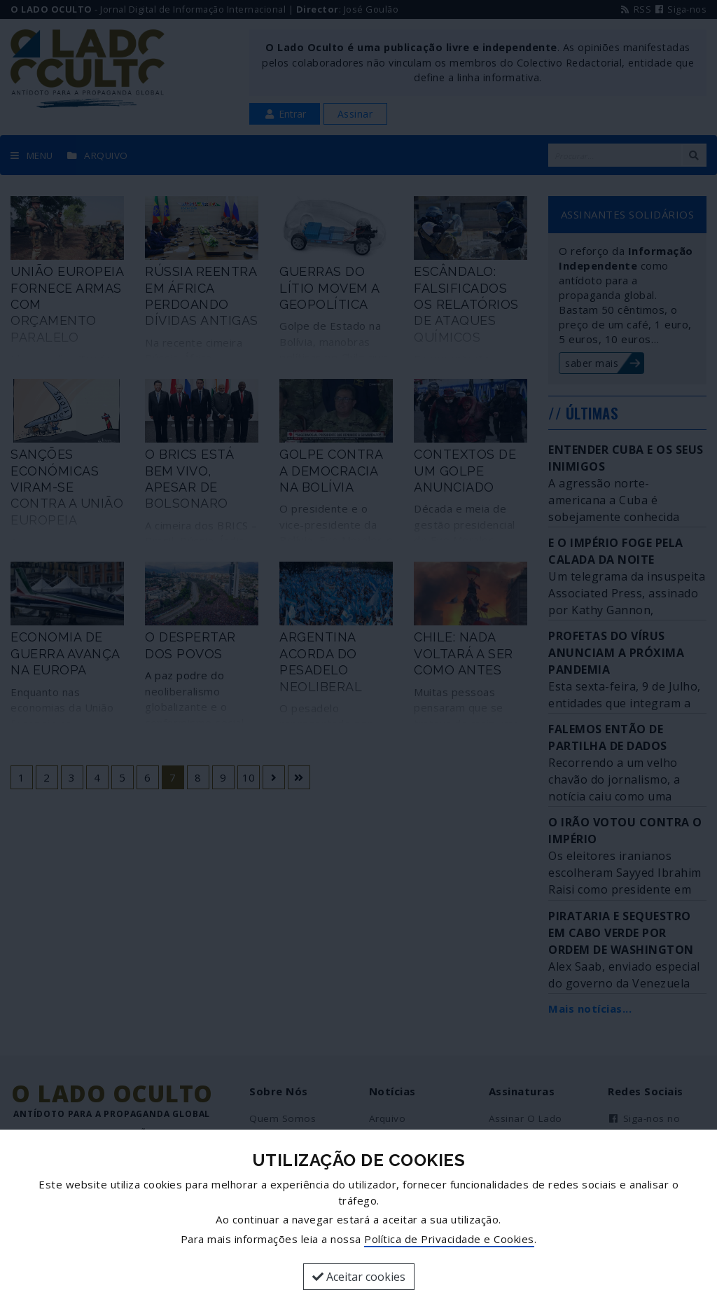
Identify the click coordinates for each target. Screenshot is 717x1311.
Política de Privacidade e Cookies (449, 1239)
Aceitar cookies (358, 1276)
